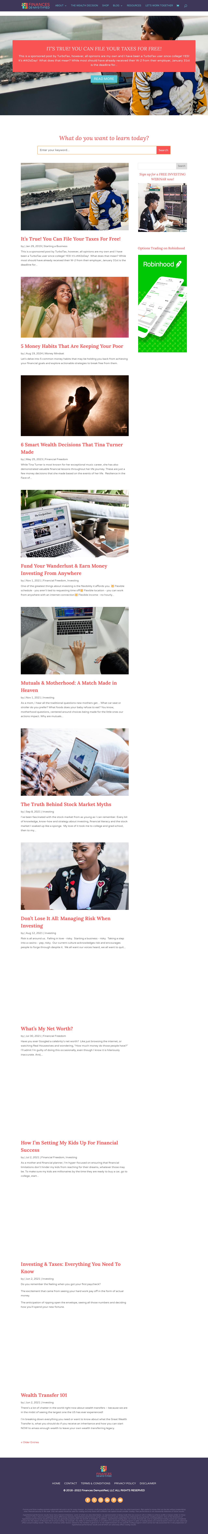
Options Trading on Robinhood (161, 248)
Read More (104, 79)
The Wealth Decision (84, 6)
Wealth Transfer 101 (44, 1395)
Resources (134, 6)
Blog (116, 6)
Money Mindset (54, 353)
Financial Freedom (56, 459)
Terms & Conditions (95, 1483)
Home (56, 1483)
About (59, 6)
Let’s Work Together (159, 6)
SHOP (105, 6)
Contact (71, 1483)
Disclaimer (148, 1483)
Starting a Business (55, 246)
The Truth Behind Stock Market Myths (66, 804)
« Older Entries (30, 1442)
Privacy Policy (125, 1483)
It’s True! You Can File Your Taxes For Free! (104, 49)
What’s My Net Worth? (47, 1028)
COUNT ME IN (147, 238)
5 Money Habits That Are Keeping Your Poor (72, 346)
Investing (73, 580)
